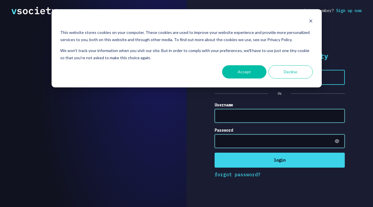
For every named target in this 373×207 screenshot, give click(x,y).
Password (224, 130)
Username (224, 105)
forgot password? (238, 174)
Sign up (348, 10)
